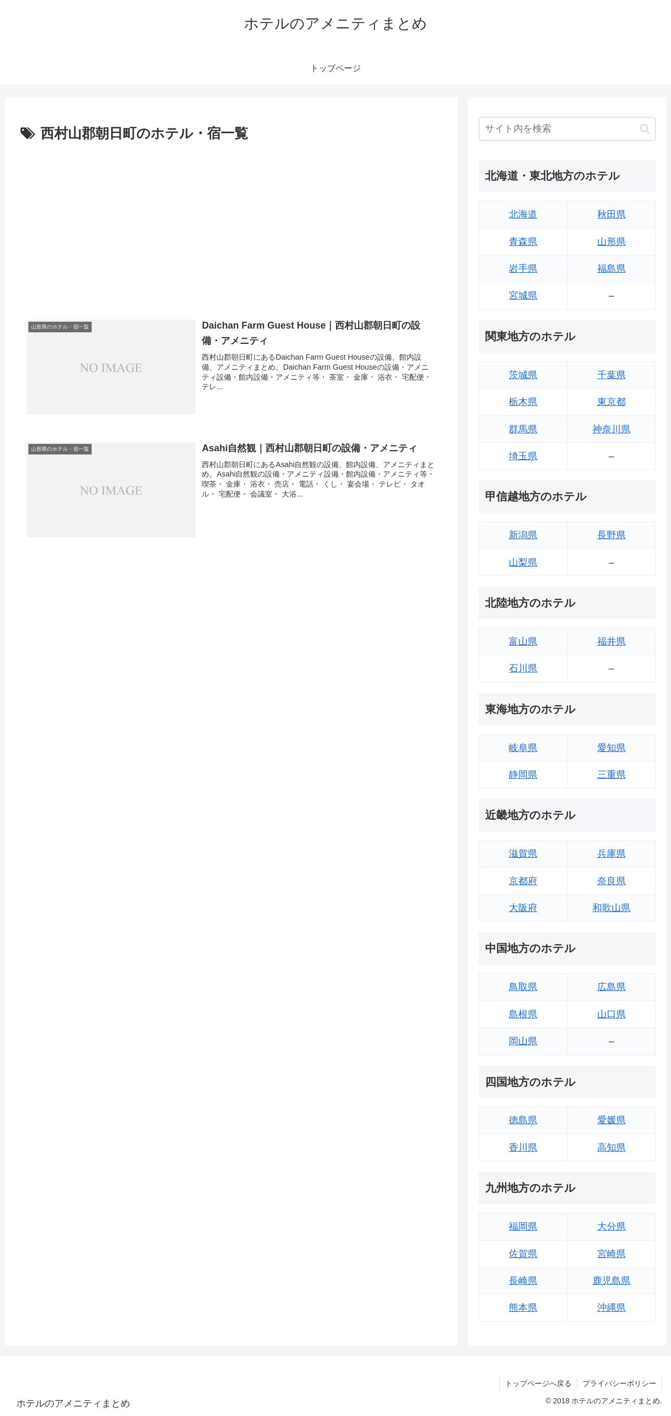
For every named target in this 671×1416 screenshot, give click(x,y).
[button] (645, 129)
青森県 (523, 241)
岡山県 (523, 1041)
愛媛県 (611, 1120)
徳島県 (523, 1120)
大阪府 (523, 908)
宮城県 (523, 295)
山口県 (611, 1014)
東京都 (611, 402)
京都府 (523, 881)
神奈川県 (611, 429)
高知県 (611, 1147)
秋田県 (611, 214)
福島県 (611, 268)
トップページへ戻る (538, 1383)
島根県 (523, 1014)
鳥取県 (523, 987)
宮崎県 (611, 1254)
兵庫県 (611, 853)
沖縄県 (611, 1307)
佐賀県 (523, 1254)
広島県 (611, 987)
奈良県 (611, 881)
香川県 (523, 1147)
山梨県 (523, 562)
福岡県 (523, 1226)
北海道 (523, 214)
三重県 (611, 774)
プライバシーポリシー (619, 1383)
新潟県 (523, 535)
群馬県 (523, 429)
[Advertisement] (231, 225)
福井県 (611, 641)
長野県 (611, 535)
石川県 (523, 668)
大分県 (611, 1226)
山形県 (611, 241)
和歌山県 (611, 908)
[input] (567, 129)
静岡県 (523, 774)
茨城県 (523, 375)
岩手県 (523, 268)
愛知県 (611, 747)
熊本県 (523, 1307)
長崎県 (523, 1280)
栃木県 (523, 402)
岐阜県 (523, 747)
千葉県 (611, 375)
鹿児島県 (611, 1280)
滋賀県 (523, 853)
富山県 (523, 641)
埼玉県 (523, 456)
